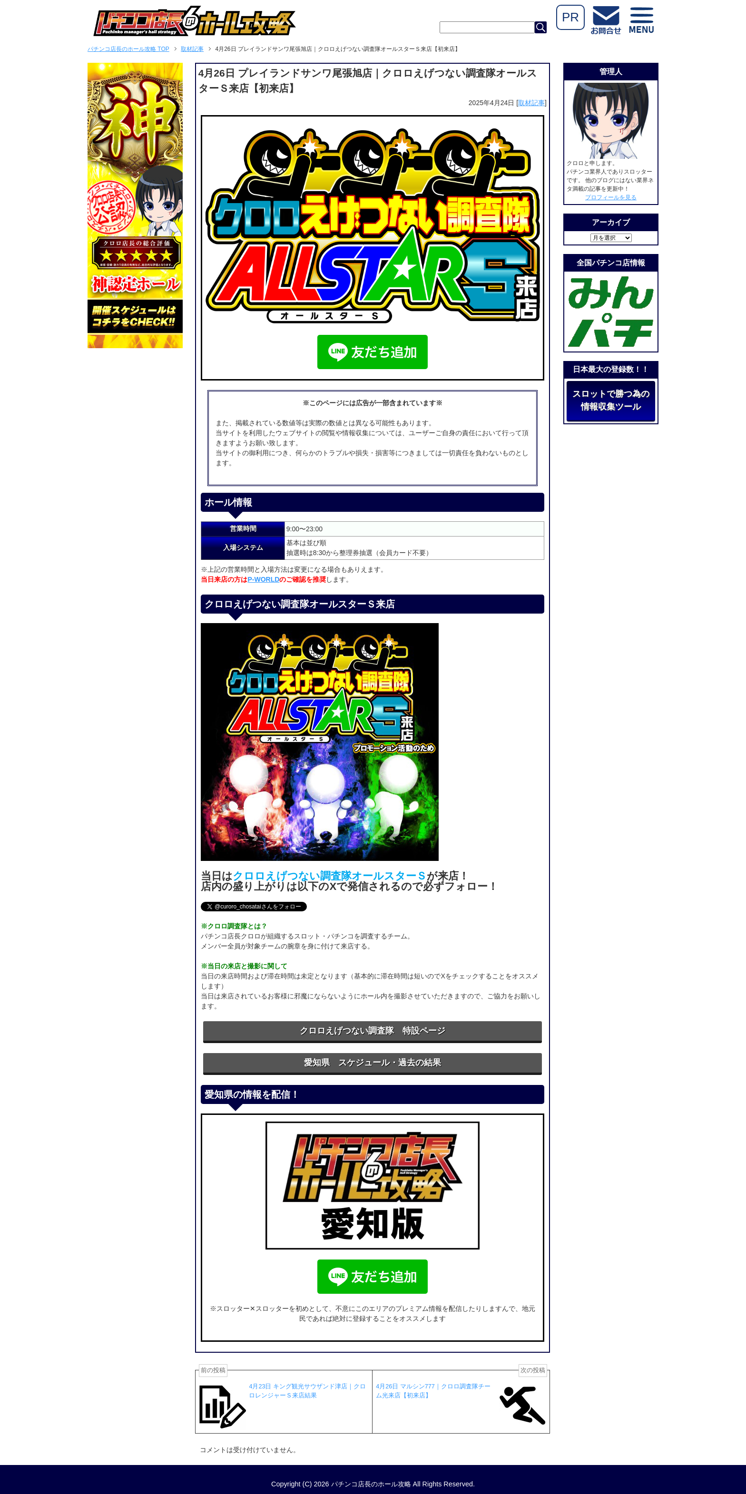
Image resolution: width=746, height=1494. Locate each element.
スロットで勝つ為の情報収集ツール (610, 400)
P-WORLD (263, 579)
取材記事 (531, 103)
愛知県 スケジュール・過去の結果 (372, 1062)
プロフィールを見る (611, 197)
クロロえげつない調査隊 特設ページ (372, 1030)
